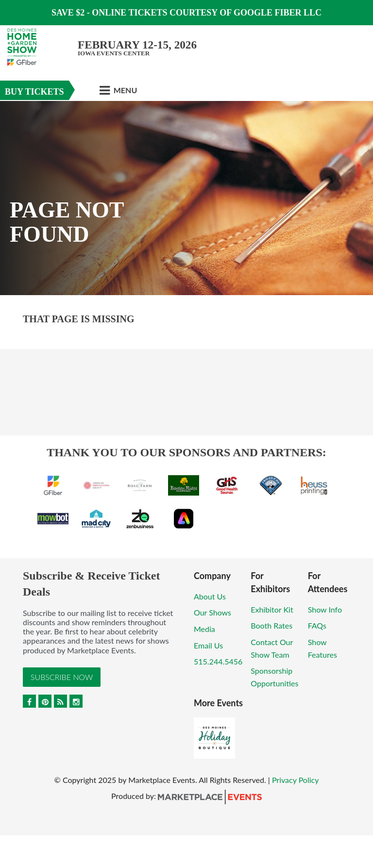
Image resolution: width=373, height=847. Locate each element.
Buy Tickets (34, 92)
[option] (186, 198)
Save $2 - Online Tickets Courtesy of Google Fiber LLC (186, 12)
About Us (210, 596)
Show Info (325, 609)
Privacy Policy (295, 779)
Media (204, 628)
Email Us (208, 645)
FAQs (317, 625)
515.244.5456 (218, 661)
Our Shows (212, 612)
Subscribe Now (62, 676)
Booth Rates (271, 625)
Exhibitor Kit (272, 609)
